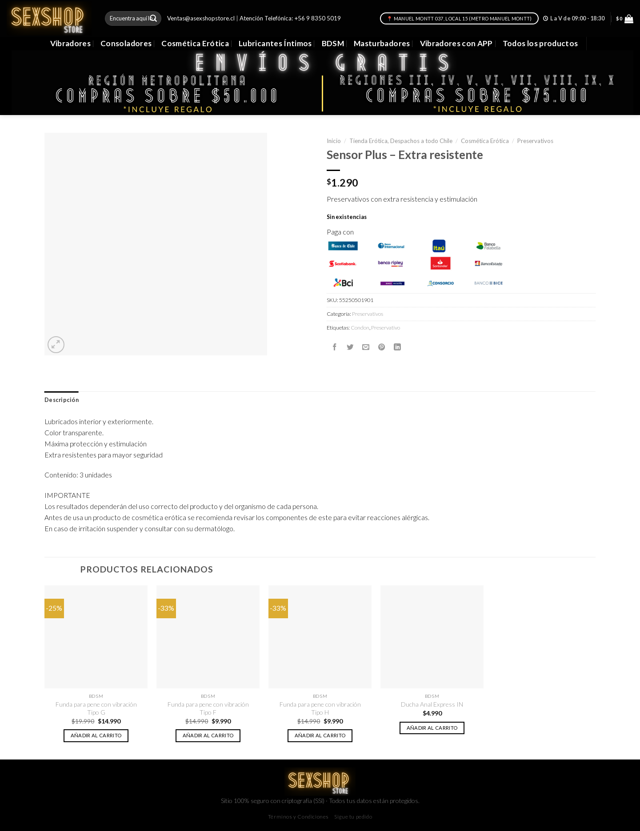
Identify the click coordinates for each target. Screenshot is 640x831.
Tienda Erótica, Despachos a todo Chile (400, 140)
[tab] (61, 400)
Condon (360, 327)
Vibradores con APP (456, 43)
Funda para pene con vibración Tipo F (208, 708)
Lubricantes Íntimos (275, 43)
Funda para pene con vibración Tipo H (320, 708)
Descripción (61, 400)
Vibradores (70, 43)
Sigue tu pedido (353, 816)
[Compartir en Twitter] (350, 347)
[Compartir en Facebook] (335, 347)
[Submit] (153, 18)
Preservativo (385, 327)
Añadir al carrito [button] (96, 735)
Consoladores (126, 43)
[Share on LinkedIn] (397, 347)
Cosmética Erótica (195, 43)
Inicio (334, 140)
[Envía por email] (366, 347)
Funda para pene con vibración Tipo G (96, 708)
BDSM (333, 43)
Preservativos (535, 140)
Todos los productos (540, 43)
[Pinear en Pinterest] (382, 347)
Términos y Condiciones (298, 816)
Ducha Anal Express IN (432, 704)
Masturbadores (382, 43)
